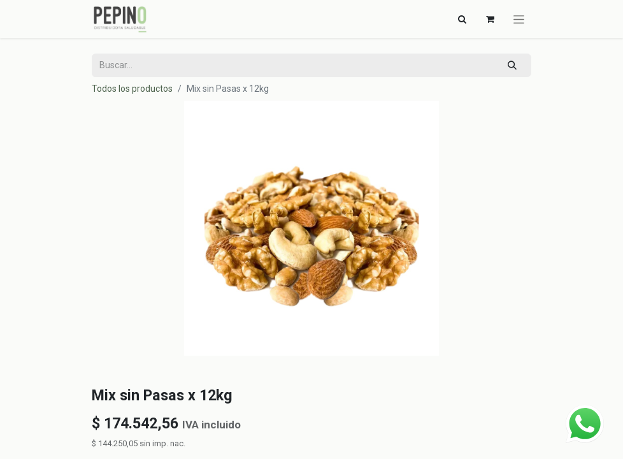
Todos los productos (132, 89)
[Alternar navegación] (461, 19)
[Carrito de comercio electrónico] (489, 19)
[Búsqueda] (512, 65)
